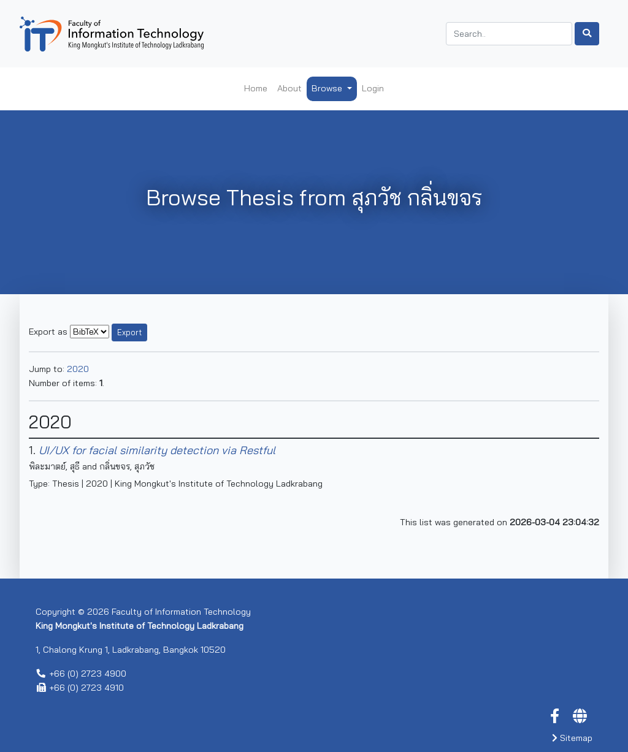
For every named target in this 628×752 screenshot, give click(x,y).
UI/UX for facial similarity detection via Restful (157, 450)
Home (255, 88)
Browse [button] (328, 88)
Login (373, 88)
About (289, 88)
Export (129, 332)
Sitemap (572, 737)
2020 (78, 368)
